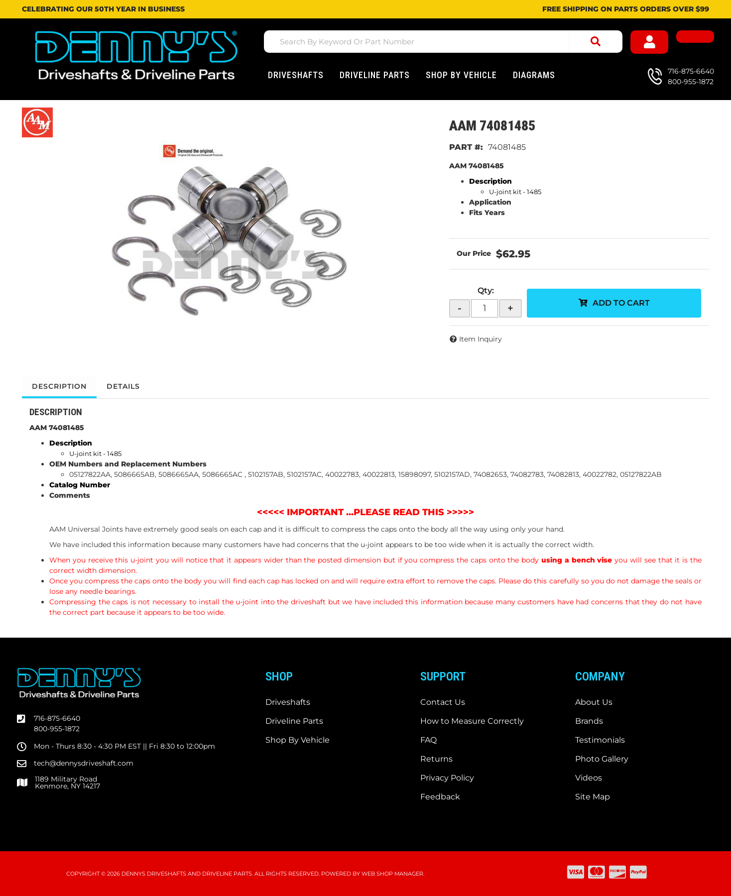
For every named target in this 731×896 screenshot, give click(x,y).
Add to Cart (621, 303)
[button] (443, 41)
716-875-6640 (57, 718)
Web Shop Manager (392, 873)
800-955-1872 (57, 728)
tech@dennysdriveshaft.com (83, 763)
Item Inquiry (480, 339)
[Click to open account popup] (649, 42)
